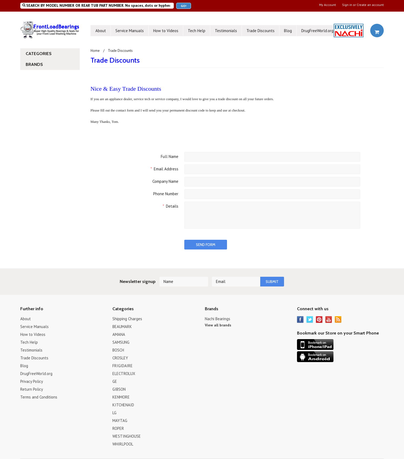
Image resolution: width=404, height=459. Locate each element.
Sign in (347, 5)
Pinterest (319, 319)
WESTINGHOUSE (126, 436)
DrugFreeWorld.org (317, 30)
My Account (327, 5)
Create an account (370, 5)
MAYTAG (119, 420)
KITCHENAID (123, 404)
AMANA (118, 334)
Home (95, 50)
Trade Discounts (260, 30)
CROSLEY (120, 357)
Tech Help (196, 30)
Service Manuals (129, 30)
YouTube (328, 319)
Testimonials (226, 30)
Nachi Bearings (217, 318)
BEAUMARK (122, 326)
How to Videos (165, 30)
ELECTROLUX (123, 373)
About (100, 30)
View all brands (218, 325)
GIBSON (119, 389)
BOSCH (118, 350)
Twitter (309, 319)
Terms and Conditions (38, 397)
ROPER (118, 428)
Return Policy (31, 389)
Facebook (300, 319)
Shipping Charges (127, 318)
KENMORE (121, 397)
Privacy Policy (31, 381)
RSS (338, 319)
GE (114, 381)
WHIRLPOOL (122, 444)
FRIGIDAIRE (122, 365)
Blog (288, 30)
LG (114, 412)
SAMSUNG (120, 342)
